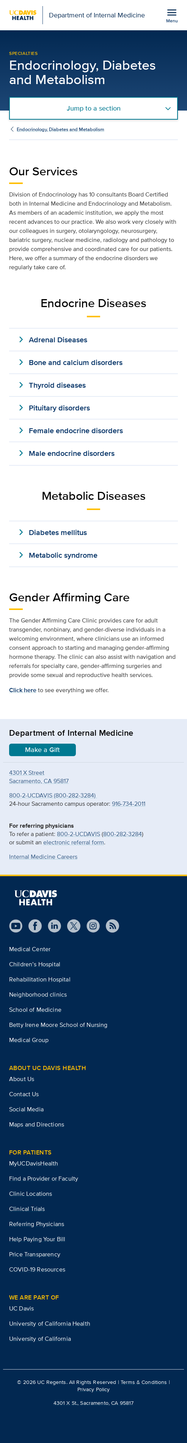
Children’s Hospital (34, 964)
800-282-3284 (122, 834)
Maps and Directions (36, 1124)
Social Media (26, 1109)
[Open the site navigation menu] (172, 15)
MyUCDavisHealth (33, 1163)
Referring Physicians (36, 1224)
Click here (22, 690)
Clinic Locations (30, 1193)
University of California (40, 1338)
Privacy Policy (93, 1389)
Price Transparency (34, 1254)
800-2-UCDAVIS (78, 834)
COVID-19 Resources (37, 1269)
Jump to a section (94, 108)
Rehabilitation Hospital (40, 979)
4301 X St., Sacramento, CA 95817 (93, 1403)
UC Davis (21, 1308)
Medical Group (29, 1040)
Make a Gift (42, 750)
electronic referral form (73, 842)
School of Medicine (35, 1009)
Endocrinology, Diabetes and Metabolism (60, 129)
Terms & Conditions (144, 1382)
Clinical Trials (27, 1208)
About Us (21, 1079)
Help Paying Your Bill (37, 1239)
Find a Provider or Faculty (43, 1178)
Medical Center (29, 949)
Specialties (23, 53)
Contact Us (24, 1094)
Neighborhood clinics (38, 994)
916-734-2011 (128, 803)
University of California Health (49, 1323)
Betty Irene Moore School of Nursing (58, 1024)
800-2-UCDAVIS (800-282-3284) (53, 795)
